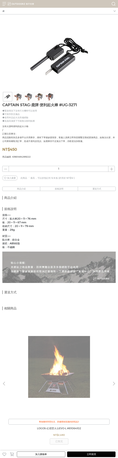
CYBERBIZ (99, 446)
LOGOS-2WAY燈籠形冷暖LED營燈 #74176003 (59, 358)
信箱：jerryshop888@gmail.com (19, 414)
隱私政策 (39, 392)
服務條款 (49, 392)
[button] (114, 348)
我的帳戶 (6, 392)
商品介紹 (21, 188)
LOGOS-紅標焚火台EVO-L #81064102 (23, 358)
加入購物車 (41, 454)
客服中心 (17, 392)
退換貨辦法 (28, 392)
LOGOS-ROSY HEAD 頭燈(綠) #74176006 (94, 358)
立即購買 (91, 454)
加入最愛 (10, 178)
